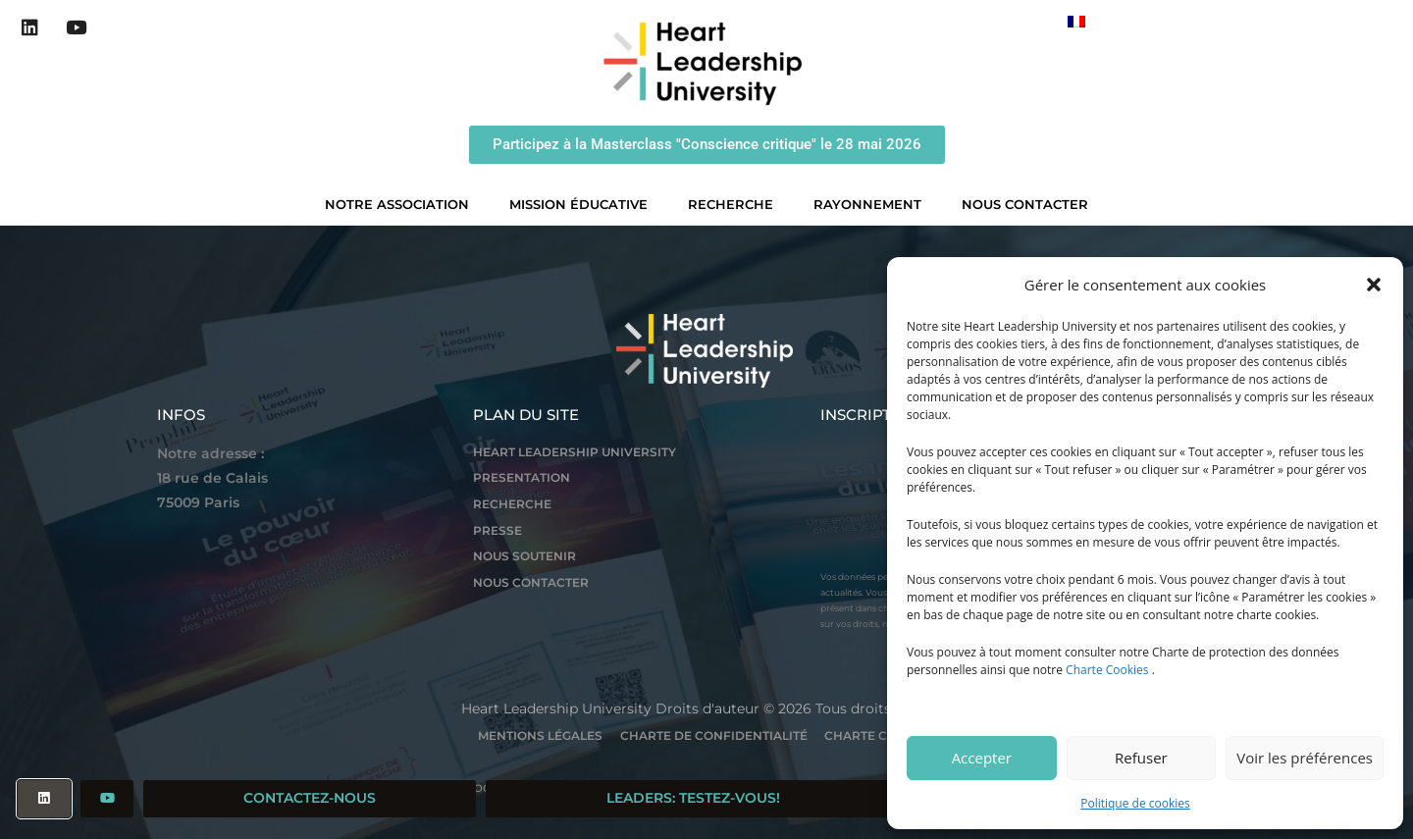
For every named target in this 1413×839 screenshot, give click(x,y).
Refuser (1141, 757)
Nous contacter (1025, 204)
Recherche (735, 204)
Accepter (982, 757)
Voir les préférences (1304, 757)
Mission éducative (583, 204)
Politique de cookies (1135, 803)
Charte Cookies (1107, 669)
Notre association (402, 204)
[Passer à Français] (1076, 21)
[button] (1374, 284)
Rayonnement (872, 204)
